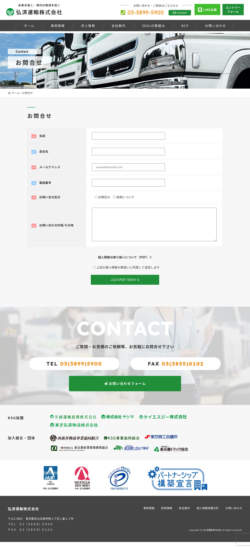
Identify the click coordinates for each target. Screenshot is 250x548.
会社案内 (184, 514)
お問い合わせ (233, 514)
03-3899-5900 (142, 12)
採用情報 (166, 514)
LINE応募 (207, 9)
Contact (180, 12)
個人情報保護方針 (207, 514)
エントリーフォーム (233, 9)
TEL (74, 369)
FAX (176, 369)
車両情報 (148, 514)
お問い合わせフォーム (125, 389)
